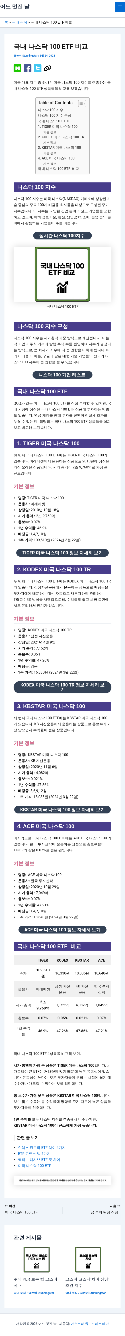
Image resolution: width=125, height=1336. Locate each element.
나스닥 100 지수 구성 (54, 116)
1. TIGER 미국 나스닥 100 (58, 127)
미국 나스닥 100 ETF (35, 1166)
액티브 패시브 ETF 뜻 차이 (39, 1160)
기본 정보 (50, 132)
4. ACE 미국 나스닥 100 (56, 158)
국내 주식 (20, 1293)
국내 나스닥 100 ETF (54, 121)
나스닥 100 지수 (51, 110)
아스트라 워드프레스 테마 (90, 1324)
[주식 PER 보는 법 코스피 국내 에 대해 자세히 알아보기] (37, 1259)
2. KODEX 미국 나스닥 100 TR (61, 137)
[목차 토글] (80, 103)
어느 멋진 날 (14, 7)
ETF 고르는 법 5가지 (34, 1154)
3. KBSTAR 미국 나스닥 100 (59, 148)
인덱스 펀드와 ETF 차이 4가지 (42, 1148)
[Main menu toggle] (120, 7)
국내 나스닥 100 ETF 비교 (58, 169)
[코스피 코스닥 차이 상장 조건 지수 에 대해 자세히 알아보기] (88, 1259)
